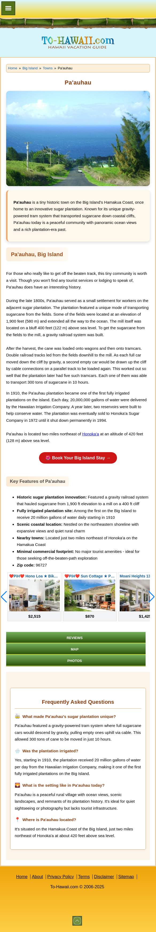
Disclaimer (104, 876)
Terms (84, 876)
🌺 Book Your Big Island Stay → (77, 458)
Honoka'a (90, 434)
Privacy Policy (60, 876)
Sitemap (126, 876)
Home (22, 876)
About (37, 876)
